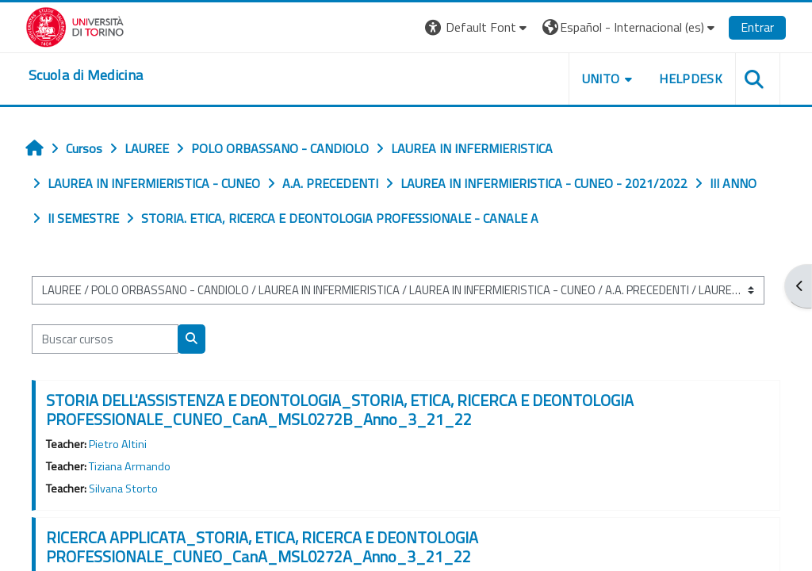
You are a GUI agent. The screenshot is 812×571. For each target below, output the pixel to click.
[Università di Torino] (74, 25)
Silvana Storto (123, 488)
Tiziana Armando (129, 466)
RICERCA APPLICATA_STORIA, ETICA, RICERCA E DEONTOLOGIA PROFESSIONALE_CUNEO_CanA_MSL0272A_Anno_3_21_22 (262, 547)
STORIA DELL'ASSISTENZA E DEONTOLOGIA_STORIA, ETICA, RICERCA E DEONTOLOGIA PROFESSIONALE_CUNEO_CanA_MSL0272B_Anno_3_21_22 (340, 409)
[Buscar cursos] (105, 338)
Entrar (757, 26)
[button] (478, 27)
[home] (86, 75)
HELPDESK (690, 78)
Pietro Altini (118, 444)
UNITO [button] (601, 78)
